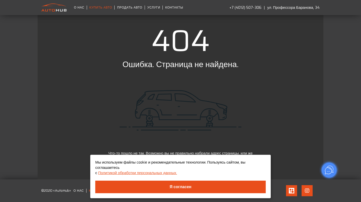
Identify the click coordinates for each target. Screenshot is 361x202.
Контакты (174, 8)
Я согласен (181, 187)
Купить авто (100, 8)
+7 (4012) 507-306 (245, 8)
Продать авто (129, 8)
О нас (79, 8)
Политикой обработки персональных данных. (137, 173)
